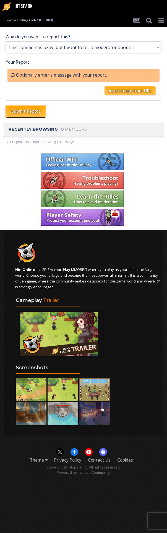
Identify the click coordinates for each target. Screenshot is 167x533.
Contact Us (99, 460)
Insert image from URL (130, 90)
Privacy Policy (67, 460)
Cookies (125, 460)
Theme (39, 460)
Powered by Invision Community (83, 472)
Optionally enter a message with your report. (59, 75)
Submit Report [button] (25, 111)
